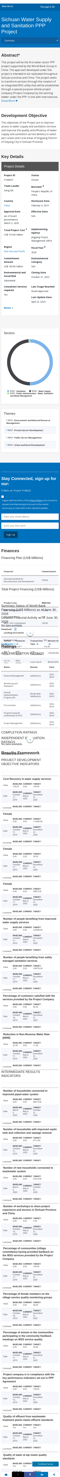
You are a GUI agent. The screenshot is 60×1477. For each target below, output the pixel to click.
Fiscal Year (38, 247)
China (7, 205)
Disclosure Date (40, 200)
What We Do (7, 6)
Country (8, 200)
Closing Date (38, 272)
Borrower (37, 186)
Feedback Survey (45, 1464)
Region (8, 246)
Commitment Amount (11, 260)
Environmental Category (39, 260)
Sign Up (10, 534)
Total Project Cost (15, 230)
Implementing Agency (39, 231)
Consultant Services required (15, 288)
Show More (9, 101)
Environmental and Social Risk (15, 274)
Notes (7, 307)
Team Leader (11, 185)
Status (35, 175)
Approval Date (12, 211)
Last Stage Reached (42, 286)
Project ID (9, 175)
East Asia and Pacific (14, 251)
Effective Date (39, 211)
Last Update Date (41, 297)
